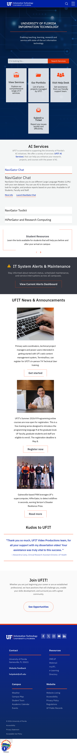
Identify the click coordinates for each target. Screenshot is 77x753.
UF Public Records (54, 708)
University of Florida (19, 721)
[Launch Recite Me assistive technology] (4, 748)
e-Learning (54, 670)
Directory (53, 674)
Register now (35, 449)
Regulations (51, 704)
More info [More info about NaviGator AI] (9, 195)
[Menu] (73, 3)
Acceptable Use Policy (14, 734)
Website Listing (53, 692)
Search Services (58, 61)
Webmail (53, 662)
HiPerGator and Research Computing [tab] (30, 220)
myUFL (52, 666)
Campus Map (18, 696)
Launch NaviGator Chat (26, 195)
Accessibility (52, 696)
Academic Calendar (20, 704)
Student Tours (18, 700)
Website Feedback (17, 668)
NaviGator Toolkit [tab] (18, 210)
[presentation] (40, 252)
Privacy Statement (12, 730)
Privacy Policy (52, 700)
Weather (16, 692)
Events (15, 708)
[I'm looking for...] (28, 61)
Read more (35, 514)
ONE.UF (52, 659)
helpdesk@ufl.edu (17, 674)
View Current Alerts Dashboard (38, 284)
